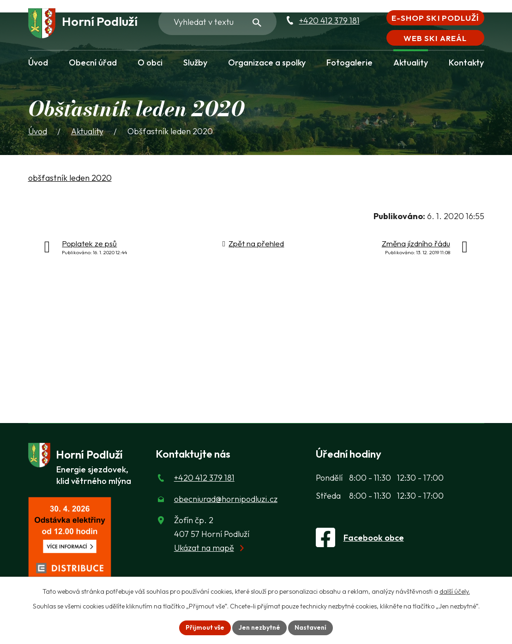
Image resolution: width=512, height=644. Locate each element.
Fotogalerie (349, 62)
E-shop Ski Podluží (435, 18)
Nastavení (310, 627)
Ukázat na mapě (204, 548)
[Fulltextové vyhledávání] (217, 21)
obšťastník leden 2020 (70, 178)
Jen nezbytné (259, 627)
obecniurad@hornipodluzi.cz (225, 499)
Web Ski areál (435, 38)
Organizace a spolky (267, 62)
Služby (195, 62)
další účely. (455, 591)
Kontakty (466, 62)
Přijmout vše (205, 627)
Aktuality (410, 62)
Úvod (38, 62)
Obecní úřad (93, 62)
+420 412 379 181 (329, 20)
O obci (150, 62)
